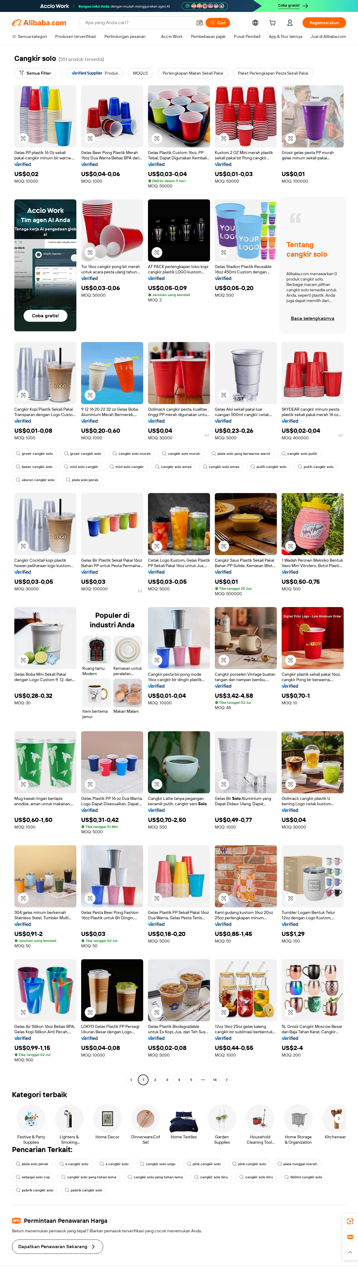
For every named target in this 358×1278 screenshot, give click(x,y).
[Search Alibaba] (138, 22)
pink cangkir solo (204, 1164)
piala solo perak (82, 480)
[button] (199, 22)
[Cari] (218, 22)
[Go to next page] (226, 1079)
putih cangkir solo (268, 466)
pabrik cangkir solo (34, 1190)
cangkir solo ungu (157, 1164)
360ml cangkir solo (303, 1177)
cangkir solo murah (131, 453)
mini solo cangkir (81, 466)
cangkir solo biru (211, 1177)
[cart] (273, 23)
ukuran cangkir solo (35, 480)
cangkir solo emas (173, 466)
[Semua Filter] (35, 73)
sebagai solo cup (33, 1177)
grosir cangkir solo (34, 453)
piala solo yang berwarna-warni (241, 453)
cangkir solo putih (299, 453)
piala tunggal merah (297, 1164)
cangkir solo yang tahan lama (88, 1177)
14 (215, 1080)
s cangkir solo (73, 1164)
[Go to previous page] (131, 1079)
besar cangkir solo (34, 466)
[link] (350, 1221)
